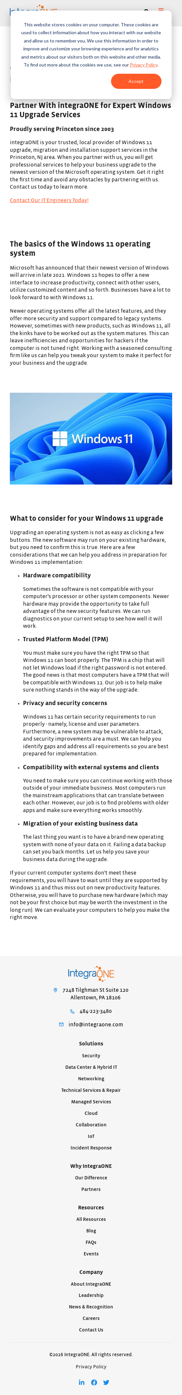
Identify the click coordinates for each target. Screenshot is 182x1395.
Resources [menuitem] (91, 1207)
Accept (136, 81)
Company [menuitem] (91, 1272)
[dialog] (91, 55)
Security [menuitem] (91, 1055)
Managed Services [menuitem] (91, 1101)
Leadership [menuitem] (91, 1295)
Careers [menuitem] (91, 1318)
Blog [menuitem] (91, 1230)
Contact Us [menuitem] (91, 1330)
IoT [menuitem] (91, 1136)
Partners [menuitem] (91, 1189)
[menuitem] (82, 1383)
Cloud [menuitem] (91, 1113)
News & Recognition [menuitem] (91, 1306)
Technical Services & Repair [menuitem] (91, 1090)
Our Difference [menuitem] (91, 1177)
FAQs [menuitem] (91, 1242)
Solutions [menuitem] (91, 1043)
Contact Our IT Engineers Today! (49, 200)
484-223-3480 (96, 1011)
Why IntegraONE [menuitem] (91, 1166)
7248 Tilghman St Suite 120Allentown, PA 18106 (96, 993)
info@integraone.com (96, 1024)
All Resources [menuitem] (91, 1219)
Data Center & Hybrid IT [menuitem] (91, 1067)
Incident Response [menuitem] (91, 1147)
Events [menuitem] (91, 1253)
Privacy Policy (143, 64)
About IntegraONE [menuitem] (91, 1284)
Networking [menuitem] (91, 1078)
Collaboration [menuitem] (91, 1124)
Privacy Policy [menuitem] (91, 1366)
